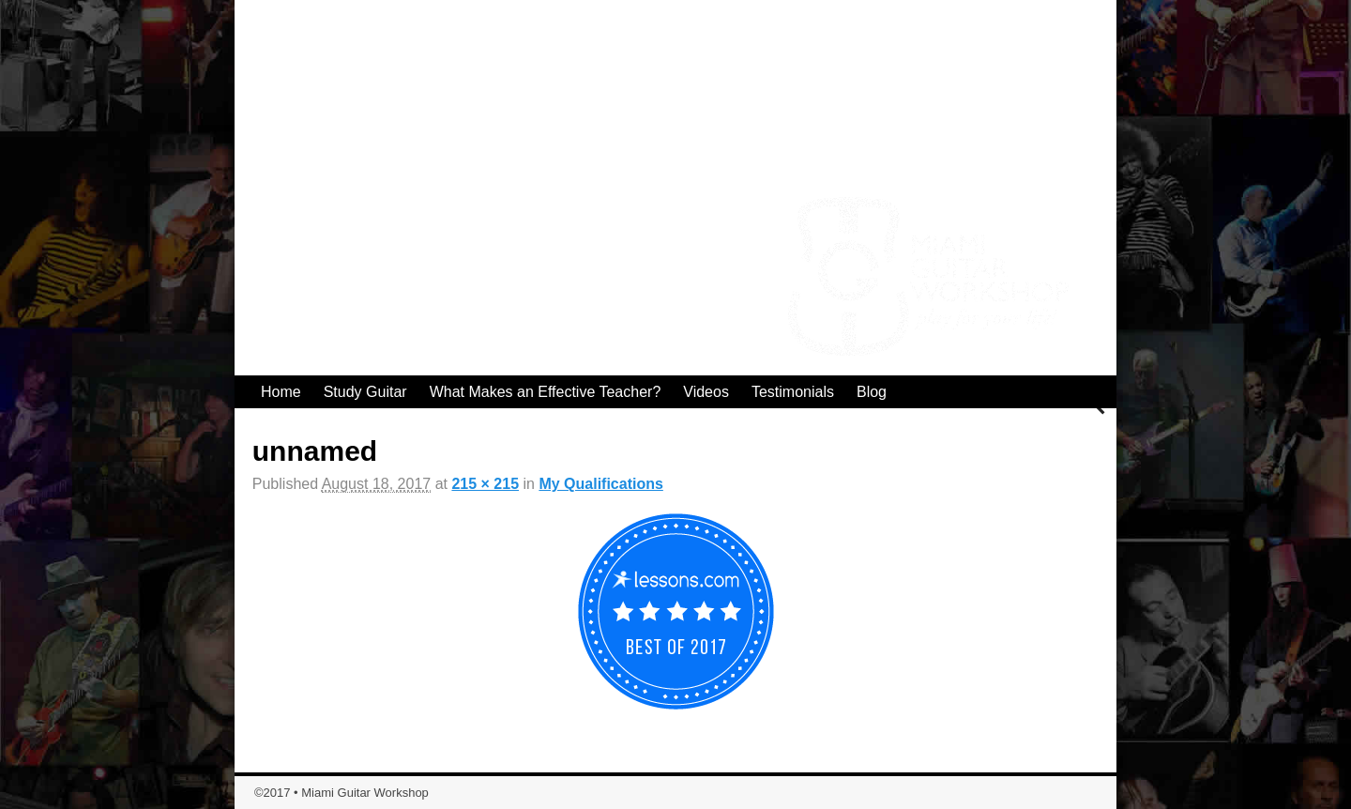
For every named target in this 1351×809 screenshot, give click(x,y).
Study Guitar (365, 392)
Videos (706, 392)
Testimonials (792, 392)
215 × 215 (485, 484)
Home (281, 392)
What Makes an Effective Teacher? (545, 392)
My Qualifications (600, 484)
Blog (872, 392)
